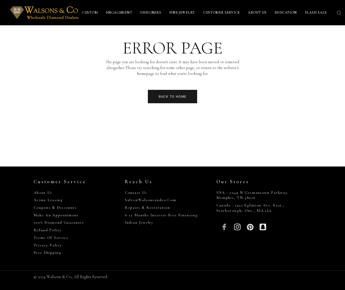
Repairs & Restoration (147, 207)
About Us (43, 192)
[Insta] (237, 226)
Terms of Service (51, 237)
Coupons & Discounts (55, 207)
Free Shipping (47, 252)
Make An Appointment (56, 215)
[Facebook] (224, 226)
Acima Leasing (48, 200)
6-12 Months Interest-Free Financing (161, 215)
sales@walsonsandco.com (150, 200)
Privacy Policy (48, 245)
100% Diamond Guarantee (59, 222)
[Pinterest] (250, 226)
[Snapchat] (263, 226)
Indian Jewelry (139, 222)
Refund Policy (48, 230)
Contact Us (136, 192)
